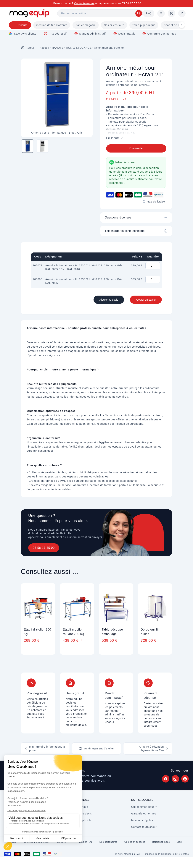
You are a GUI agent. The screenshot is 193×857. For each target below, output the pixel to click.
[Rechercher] (100, 13)
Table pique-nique (143, 25)
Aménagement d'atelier (109, 47)
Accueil (44, 47)
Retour (27, 48)
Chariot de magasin (176, 25)
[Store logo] (29, 13)
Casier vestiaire (114, 25)
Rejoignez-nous (161, 842)
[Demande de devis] (161, 13)
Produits (20, 25)
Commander (136, 148)
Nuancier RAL (84, 842)
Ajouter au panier (146, 299)
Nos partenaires (108, 842)
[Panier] (171, 13)
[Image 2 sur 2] (42, 146)
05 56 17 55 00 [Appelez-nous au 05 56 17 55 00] (131, 3)
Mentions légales (142, 820)
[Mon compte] (182, 13)
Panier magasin (85, 25)
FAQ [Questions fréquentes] (148, 13)
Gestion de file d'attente (51, 25)
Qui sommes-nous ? (144, 806)
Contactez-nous (84, 3)
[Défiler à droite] (182, 25)
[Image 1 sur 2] (27, 146)
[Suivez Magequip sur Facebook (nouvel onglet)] (165, 779)
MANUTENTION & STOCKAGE (72, 47)
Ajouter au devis (108, 299)
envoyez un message (105, 537)
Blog (179, 842)
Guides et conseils (134, 842)
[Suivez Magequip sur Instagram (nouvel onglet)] (175, 779)
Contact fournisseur (144, 826)
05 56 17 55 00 (44, 547)
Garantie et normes (143, 813)
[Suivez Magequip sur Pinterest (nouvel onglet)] (185, 779)
